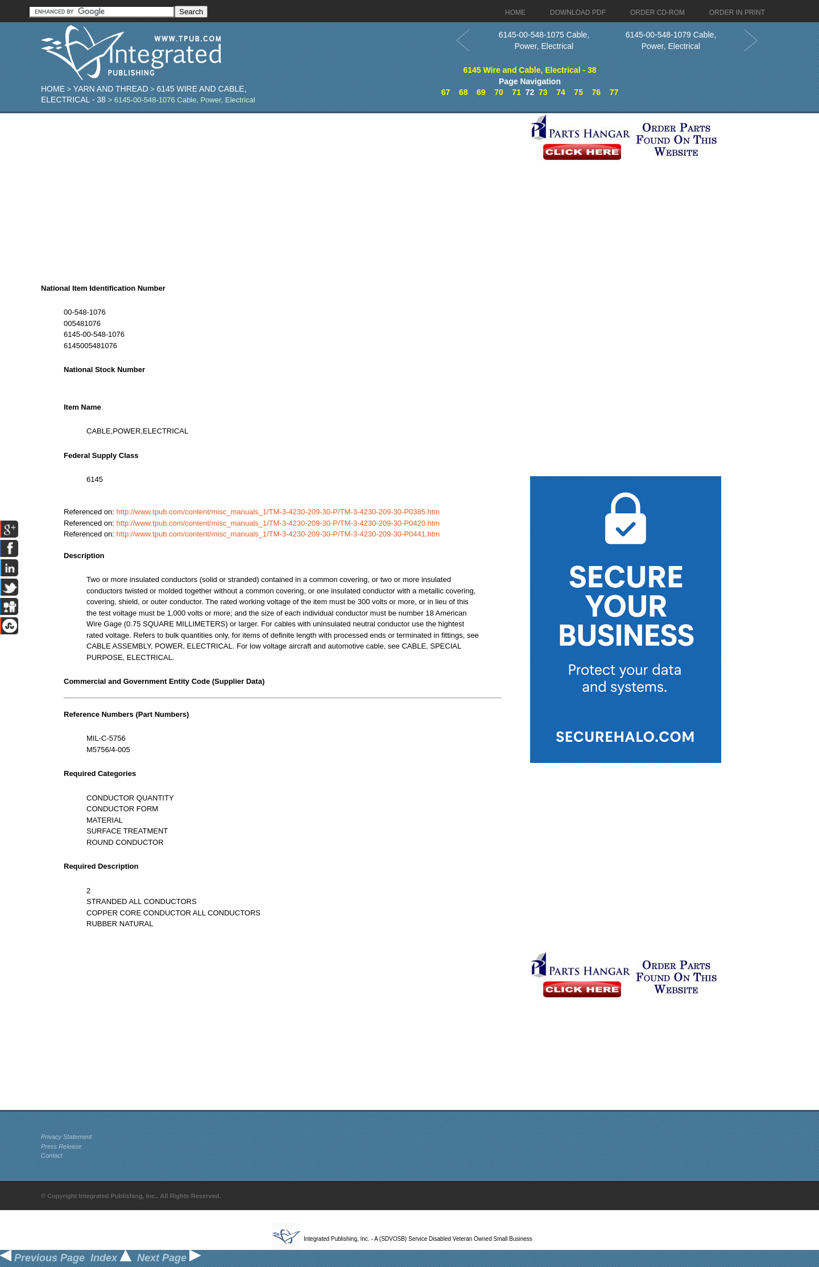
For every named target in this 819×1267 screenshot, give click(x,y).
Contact (52, 1155)
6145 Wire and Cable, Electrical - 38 (529, 70)
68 (463, 92)
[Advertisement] (282, 193)
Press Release (61, 1146)
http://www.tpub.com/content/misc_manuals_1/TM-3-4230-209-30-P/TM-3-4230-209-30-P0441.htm (278, 534)
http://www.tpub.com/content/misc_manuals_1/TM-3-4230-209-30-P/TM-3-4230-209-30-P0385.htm (278, 511)
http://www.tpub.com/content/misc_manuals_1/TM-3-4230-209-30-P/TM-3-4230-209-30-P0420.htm (278, 523)
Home (53, 88)
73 (543, 92)
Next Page (169, 1258)
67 (445, 92)
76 (596, 92)
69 (481, 92)
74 (560, 92)
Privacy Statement (66, 1136)
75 (578, 92)
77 (614, 92)
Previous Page (42, 1258)
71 (516, 92)
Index (110, 1258)
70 (498, 92)
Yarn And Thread (110, 88)
